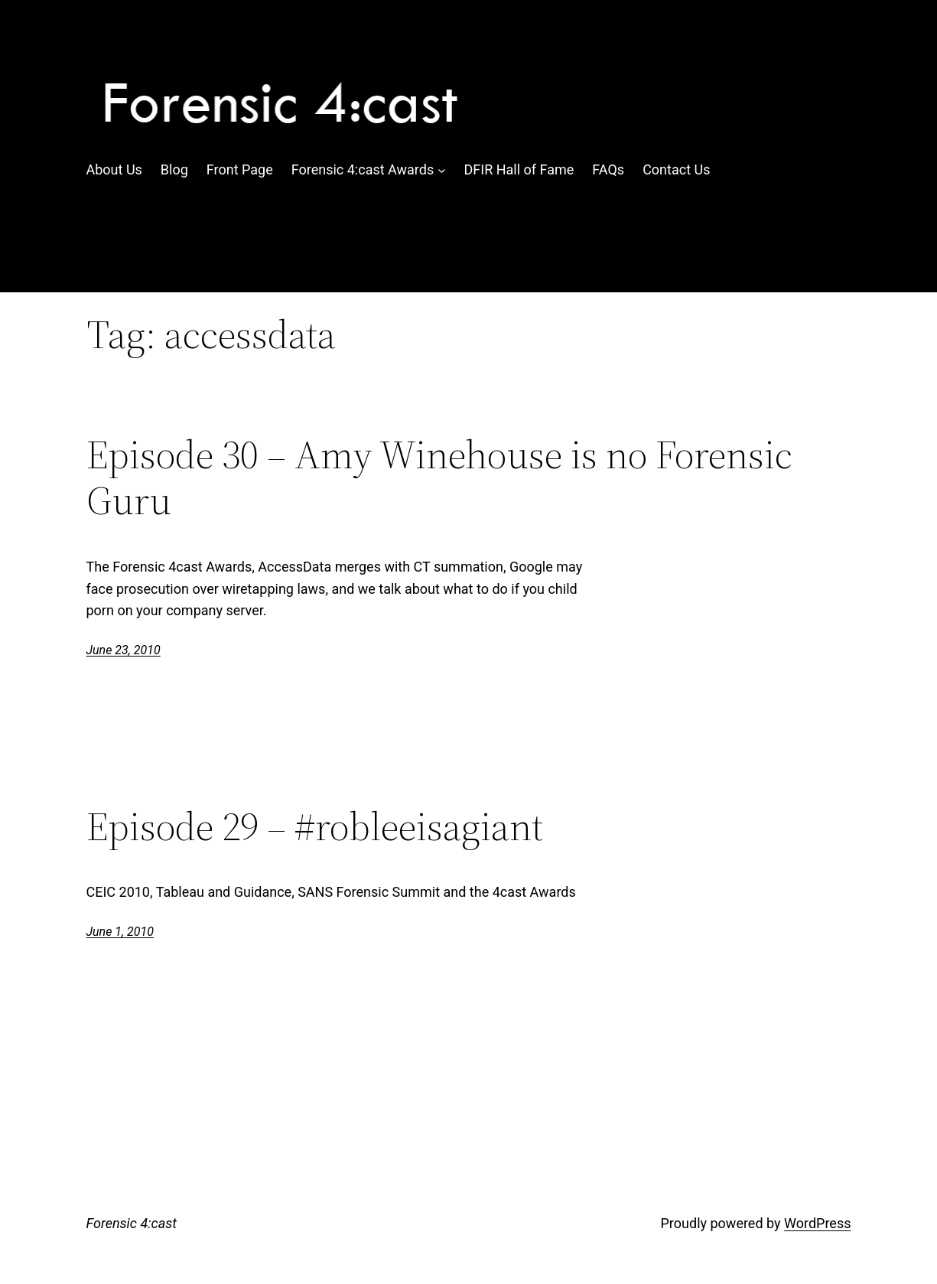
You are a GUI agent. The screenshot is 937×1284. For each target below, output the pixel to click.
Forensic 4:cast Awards (362, 169)
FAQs (608, 169)
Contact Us (676, 169)
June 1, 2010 (120, 931)
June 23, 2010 (123, 650)
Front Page (240, 169)
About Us (114, 169)
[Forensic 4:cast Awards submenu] (442, 170)
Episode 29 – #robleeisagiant (314, 826)
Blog (174, 169)
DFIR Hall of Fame (519, 169)
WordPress (817, 1223)
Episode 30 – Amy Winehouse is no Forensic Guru (439, 477)
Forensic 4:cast (131, 1223)
